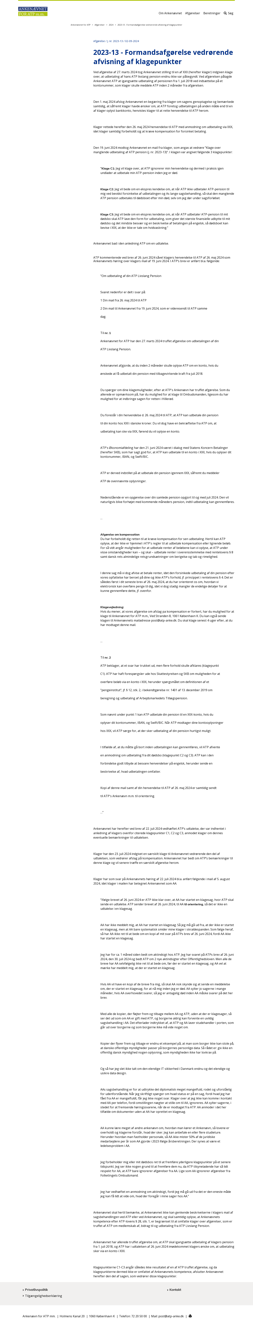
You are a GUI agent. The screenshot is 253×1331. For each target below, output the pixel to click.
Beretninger (211, 14)
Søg (228, 14)
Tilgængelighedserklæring (43, 1296)
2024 (111, 25)
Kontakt (175, 1289)
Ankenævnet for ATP (80, 25)
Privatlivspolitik (36, 1289)
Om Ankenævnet (170, 14)
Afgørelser (192, 14)
